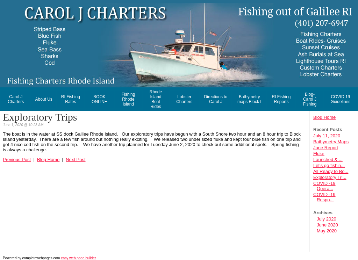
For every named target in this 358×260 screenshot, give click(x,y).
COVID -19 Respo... (324, 197)
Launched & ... (328, 159)
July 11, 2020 (326, 135)
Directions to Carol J (216, 99)
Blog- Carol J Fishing (310, 99)
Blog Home (324, 117)
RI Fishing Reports (281, 99)
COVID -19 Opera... (324, 186)
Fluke (318, 153)
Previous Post (17, 159)
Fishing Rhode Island (128, 99)
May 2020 (327, 230)
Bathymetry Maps (331, 141)
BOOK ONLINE (99, 99)
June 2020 (327, 225)
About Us (43, 99)
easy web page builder (78, 258)
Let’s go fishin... (329, 165)
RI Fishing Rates (70, 99)
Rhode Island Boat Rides (156, 99)
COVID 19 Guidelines (341, 99)
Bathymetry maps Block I (249, 99)
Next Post (75, 159)
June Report (325, 147)
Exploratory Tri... (329, 177)
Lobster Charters (184, 99)
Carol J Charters (16, 99)
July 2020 (326, 219)
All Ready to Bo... (330, 171)
